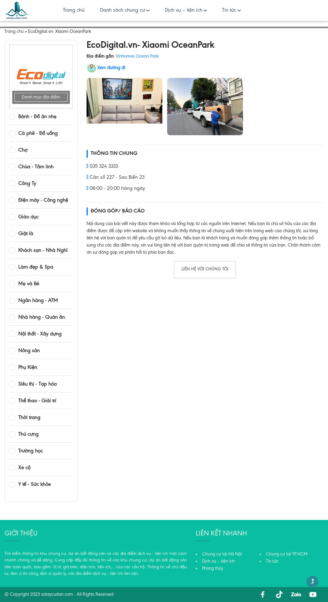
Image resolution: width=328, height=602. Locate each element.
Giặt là (25, 234)
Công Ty (27, 184)
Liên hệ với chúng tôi (204, 269)
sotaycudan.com (57, 594)
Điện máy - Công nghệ (43, 200)
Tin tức (229, 10)
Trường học (30, 451)
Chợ (22, 150)
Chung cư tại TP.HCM (286, 554)
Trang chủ (73, 10)
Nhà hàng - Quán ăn (41, 317)
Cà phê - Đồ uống (38, 133)
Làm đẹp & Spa (35, 267)
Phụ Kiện (27, 367)
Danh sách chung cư (122, 10)
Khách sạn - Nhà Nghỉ (42, 250)
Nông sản (29, 351)
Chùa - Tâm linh (35, 167)
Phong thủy (212, 568)
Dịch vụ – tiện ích (183, 10)
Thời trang (29, 418)
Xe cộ (24, 468)
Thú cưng (28, 434)
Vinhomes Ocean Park (137, 56)
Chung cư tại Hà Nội (222, 554)
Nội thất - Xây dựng (39, 334)
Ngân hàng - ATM (38, 301)
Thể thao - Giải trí (37, 401)
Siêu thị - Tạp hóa (37, 384)
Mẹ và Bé (28, 284)
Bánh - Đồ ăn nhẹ (37, 117)
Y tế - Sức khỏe (34, 484)
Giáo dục (28, 217)
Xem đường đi (111, 68)
